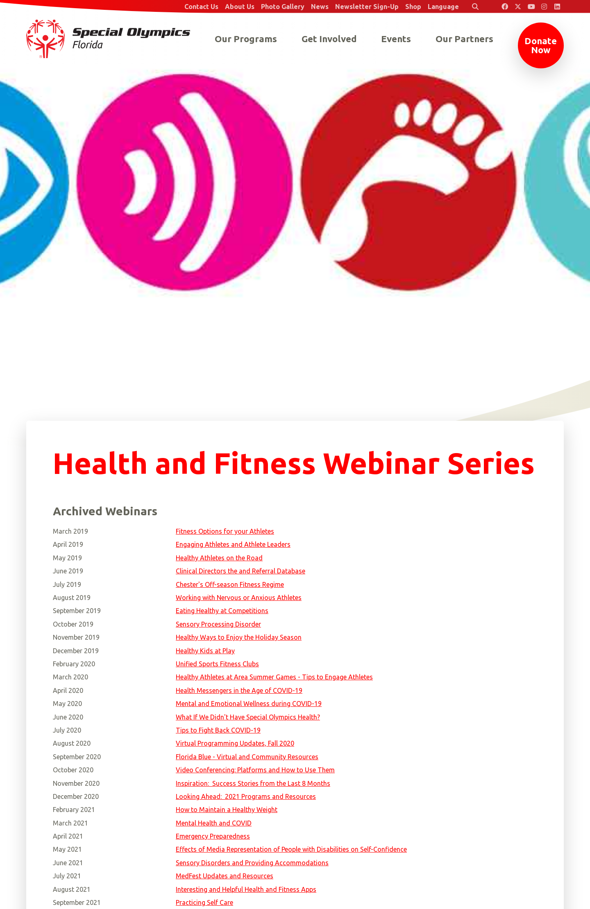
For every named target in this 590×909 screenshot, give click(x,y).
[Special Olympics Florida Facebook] (504, 6)
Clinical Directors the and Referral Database (240, 571)
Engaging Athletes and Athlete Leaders (233, 544)
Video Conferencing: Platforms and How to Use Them (255, 770)
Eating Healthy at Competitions (222, 610)
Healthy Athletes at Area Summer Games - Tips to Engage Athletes (274, 677)
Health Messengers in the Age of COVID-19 (239, 690)
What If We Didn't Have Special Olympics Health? (248, 717)
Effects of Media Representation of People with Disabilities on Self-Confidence (291, 849)
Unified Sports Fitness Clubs (217, 664)
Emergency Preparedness (213, 836)
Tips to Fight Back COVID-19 (218, 730)
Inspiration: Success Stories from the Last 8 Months (253, 783)
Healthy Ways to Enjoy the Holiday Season (239, 637)
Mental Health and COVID (214, 823)
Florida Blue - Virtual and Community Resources (247, 756)
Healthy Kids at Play (205, 650)
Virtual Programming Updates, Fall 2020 (235, 743)
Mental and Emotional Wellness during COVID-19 (249, 703)
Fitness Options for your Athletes (225, 531)
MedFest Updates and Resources (224, 876)
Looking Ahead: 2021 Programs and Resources (246, 796)
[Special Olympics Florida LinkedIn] (557, 6)
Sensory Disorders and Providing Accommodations (252, 862)
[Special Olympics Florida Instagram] (544, 6)
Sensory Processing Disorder (218, 624)
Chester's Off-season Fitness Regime (230, 584)
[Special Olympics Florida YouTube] (531, 6)
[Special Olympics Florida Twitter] (517, 6)
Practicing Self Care (204, 902)
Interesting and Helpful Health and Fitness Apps (246, 889)
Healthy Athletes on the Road (219, 558)
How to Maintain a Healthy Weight (226, 809)
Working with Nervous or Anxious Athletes (239, 597)
